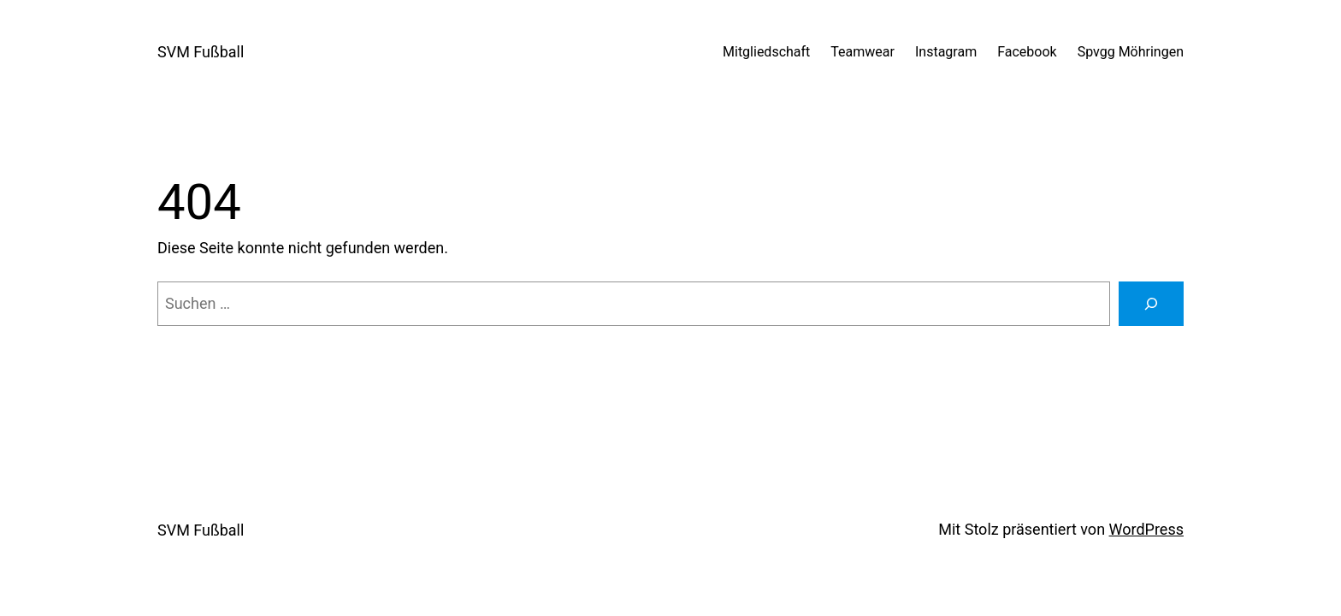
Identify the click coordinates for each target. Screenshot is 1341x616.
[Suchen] (1151, 303)
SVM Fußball (200, 52)
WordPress (1146, 529)
